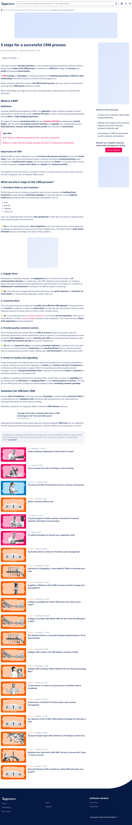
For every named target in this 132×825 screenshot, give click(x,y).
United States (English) (108, 817)
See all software (113, 150)
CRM (4, 76)
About (48, 802)
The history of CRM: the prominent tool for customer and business (31, 137)
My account (94, 802)
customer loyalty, (28, 318)
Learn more (12, 440)
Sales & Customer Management (14, 10)
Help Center (94, 806)
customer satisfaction (36, 315)
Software (49, 806)
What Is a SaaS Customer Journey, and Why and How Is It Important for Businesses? (38, 143)
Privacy (4, 803)
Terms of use (6, 811)
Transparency (6, 807)
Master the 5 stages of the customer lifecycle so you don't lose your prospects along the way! (113, 125)
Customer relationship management (38, 10)
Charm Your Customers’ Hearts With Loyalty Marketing (113, 116)
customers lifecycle (51, 121)
